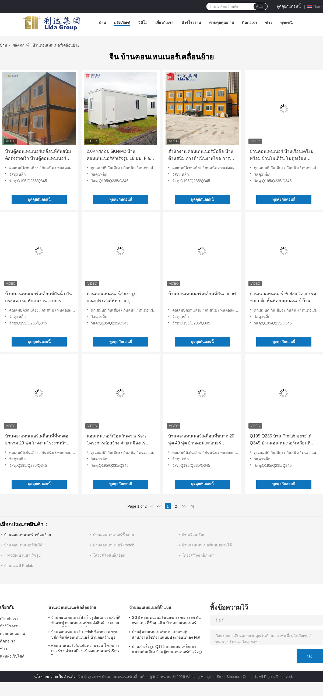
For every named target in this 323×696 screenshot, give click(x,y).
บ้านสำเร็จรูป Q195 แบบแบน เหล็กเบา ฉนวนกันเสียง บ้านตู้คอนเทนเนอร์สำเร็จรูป (167, 649)
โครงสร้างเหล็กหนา (198, 555)
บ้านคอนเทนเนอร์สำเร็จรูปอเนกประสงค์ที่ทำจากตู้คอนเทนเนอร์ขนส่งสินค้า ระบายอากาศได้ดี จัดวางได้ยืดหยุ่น (117, 297)
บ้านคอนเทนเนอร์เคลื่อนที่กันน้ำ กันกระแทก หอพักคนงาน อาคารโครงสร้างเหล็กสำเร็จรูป (38, 297)
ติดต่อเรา (249, 22)
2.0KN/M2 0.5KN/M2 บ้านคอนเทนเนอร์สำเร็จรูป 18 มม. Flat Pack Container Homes (119, 155)
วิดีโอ (142, 22)
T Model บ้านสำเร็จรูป (22, 555)
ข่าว (268, 22)
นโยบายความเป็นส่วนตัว (54, 676)
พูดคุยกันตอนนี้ (289, 6)
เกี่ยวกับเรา (164, 22)
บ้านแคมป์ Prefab (18, 565)
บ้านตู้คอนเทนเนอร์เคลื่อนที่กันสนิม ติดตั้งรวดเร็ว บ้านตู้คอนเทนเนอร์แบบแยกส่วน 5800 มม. (38, 155)
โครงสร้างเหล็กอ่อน (109, 555)
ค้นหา (260, 6)
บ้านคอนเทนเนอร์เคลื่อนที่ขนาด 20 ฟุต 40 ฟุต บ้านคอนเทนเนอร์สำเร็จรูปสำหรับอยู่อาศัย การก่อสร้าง (201, 440)
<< (159, 506)
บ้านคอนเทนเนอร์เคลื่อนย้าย (27, 535)
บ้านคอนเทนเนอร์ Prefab (113, 545)
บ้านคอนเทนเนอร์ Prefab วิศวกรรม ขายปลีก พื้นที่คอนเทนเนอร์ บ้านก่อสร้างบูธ (283, 297)
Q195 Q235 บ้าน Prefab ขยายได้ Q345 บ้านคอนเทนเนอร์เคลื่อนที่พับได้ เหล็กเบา (283, 440)
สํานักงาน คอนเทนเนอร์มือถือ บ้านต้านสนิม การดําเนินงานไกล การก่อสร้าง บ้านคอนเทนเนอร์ (200, 155)
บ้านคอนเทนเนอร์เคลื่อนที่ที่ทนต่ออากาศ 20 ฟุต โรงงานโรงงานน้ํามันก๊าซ (38, 440)
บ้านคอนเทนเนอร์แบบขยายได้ (207, 545)
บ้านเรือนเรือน (194, 535)
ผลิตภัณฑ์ (122, 22)
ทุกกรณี (286, 22)
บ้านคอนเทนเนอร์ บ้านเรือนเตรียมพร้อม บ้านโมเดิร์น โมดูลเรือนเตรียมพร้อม (282, 155)
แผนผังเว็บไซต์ (12, 656)
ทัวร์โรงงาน (191, 22)
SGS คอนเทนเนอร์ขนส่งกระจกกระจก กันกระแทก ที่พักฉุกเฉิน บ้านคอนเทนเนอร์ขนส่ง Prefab (166, 621)
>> (184, 506)
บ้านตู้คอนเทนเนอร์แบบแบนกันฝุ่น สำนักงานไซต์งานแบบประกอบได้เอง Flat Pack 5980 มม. (166, 635)
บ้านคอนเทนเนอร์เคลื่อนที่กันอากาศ (202, 293)
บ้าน (102, 22)
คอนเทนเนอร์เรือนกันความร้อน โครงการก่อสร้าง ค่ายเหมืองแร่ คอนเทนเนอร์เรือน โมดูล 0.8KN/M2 (120, 440)
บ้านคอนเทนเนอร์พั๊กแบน (113, 535)
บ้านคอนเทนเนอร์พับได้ (23, 545)
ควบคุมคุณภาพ (221, 22)
